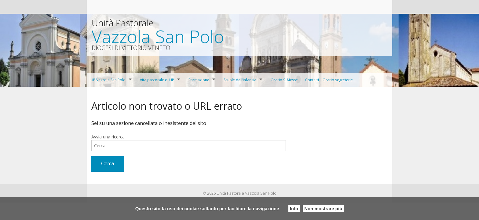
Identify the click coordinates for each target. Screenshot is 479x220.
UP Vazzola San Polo (108, 79)
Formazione (198, 79)
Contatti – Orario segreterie (329, 79)
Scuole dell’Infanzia (240, 79)
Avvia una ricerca (108, 137)
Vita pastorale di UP (157, 79)
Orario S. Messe (284, 79)
